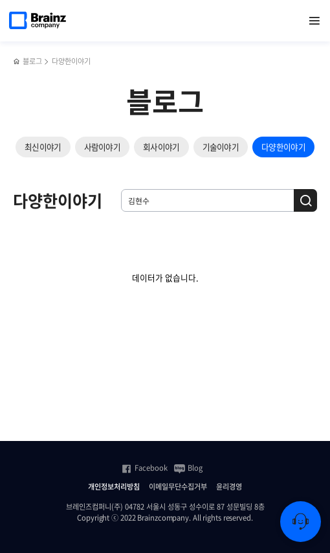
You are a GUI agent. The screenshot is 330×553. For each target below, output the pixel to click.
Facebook (144, 468)
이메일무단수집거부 (178, 487)
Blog (188, 468)
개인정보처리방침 (114, 487)
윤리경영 (229, 487)
